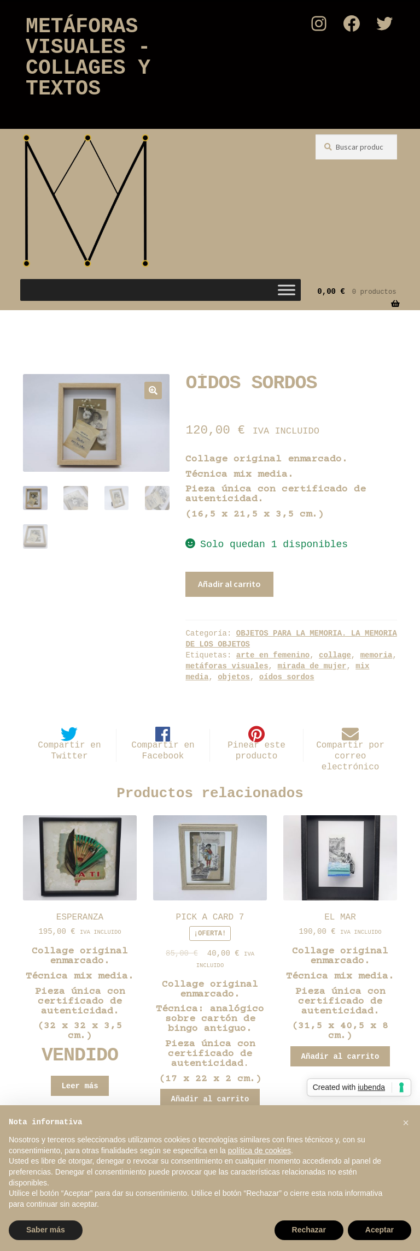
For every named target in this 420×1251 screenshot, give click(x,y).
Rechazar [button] (309, 1229)
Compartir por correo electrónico (350, 756)
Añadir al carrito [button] (210, 1099)
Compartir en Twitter (69, 750)
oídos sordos (286, 677)
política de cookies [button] (259, 1150)
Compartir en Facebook (162, 750)
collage (335, 655)
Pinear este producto (256, 750)
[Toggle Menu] (286, 290)
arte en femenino (273, 655)
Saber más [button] (45, 1229)
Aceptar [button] (379, 1229)
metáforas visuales (226, 666)
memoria (376, 655)
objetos (234, 677)
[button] (153, 390)
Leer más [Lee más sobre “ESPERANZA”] (79, 1086)
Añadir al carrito (229, 583)
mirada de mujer (311, 666)
